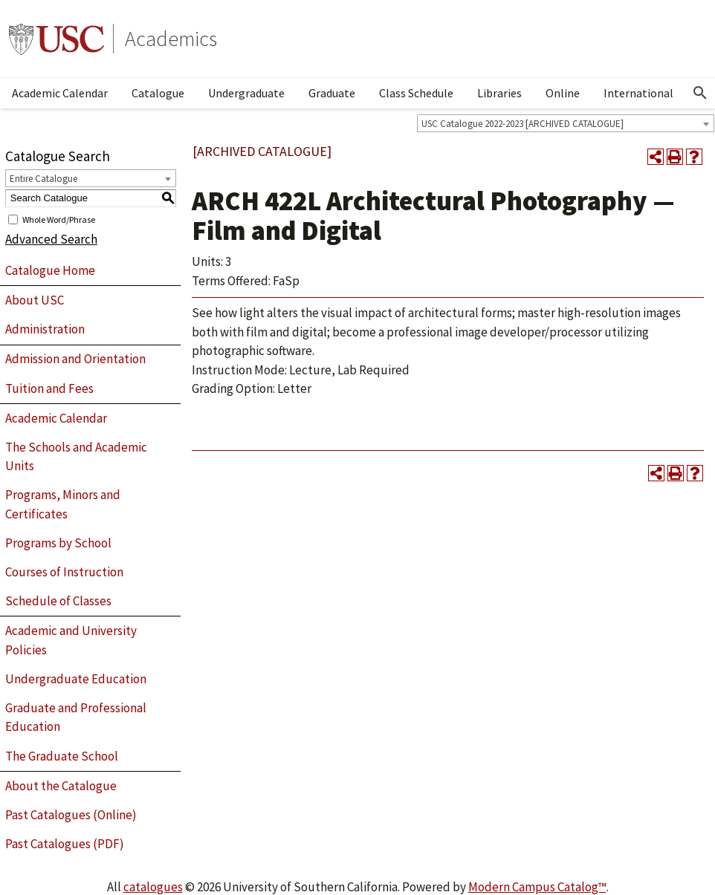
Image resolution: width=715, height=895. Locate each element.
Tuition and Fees (49, 388)
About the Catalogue (61, 786)
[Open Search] (700, 93)
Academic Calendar (60, 92)
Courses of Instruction (64, 572)
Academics (171, 38)
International (638, 92)
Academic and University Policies (71, 640)
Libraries (499, 92)
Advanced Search (51, 239)
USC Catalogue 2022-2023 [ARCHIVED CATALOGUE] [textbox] (522, 123)
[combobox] (565, 123)
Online (563, 92)
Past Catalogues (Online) (71, 815)
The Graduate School (61, 756)
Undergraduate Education (75, 679)
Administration (45, 329)
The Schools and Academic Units (76, 457)
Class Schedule (416, 92)
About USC (34, 300)
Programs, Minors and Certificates (62, 504)
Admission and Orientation (75, 359)
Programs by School (58, 543)
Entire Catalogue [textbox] (43, 178)
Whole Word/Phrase (58, 218)
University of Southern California (56, 38)
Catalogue (158, 92)
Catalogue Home (50, 270)
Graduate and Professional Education (75, 717)
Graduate (331, 92)
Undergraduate (246, 92)
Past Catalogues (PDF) (64, 844)
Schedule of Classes (58, 601)
